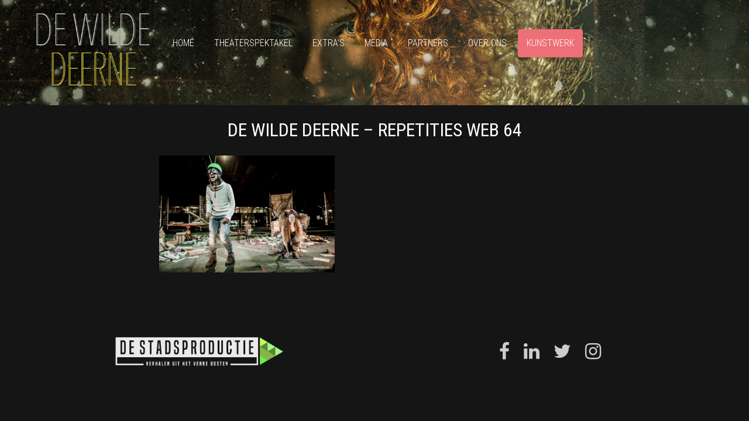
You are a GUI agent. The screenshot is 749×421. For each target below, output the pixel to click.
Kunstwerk (550, 43)
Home (183, 43)
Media (376, 43)
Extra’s (328, 43)
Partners (428, 43)
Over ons (487, 43)
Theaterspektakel (253, 43)
